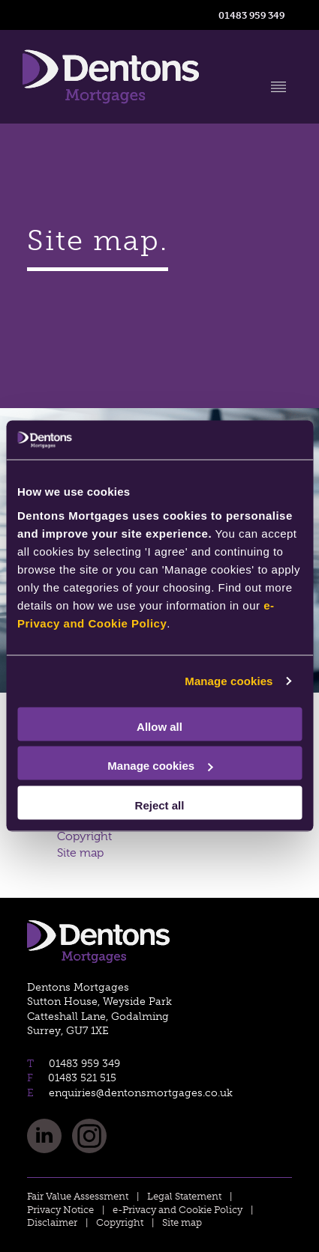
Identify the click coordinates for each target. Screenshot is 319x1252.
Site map (80, 853)
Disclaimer (52, 1222)
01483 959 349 (251, 15)
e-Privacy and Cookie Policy (177, 1209)
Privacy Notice (60, 1209)
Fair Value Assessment (77, 1196)
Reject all (160, 804)
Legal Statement (184, 1196)
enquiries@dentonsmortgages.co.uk (139, 1093)
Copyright (84, 836)
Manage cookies (228, 681)
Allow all (159, 726)
